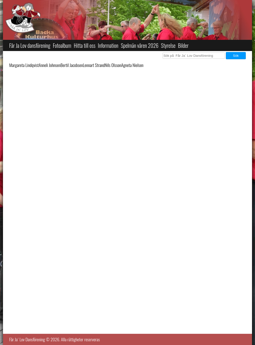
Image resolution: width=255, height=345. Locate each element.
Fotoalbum (62, 45)
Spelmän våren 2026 (139, 45)
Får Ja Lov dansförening (29, 45)
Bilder (183, 45)
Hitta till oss (84, 45)
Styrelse (168, 45)
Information (108, 45)
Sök (236, 56)
